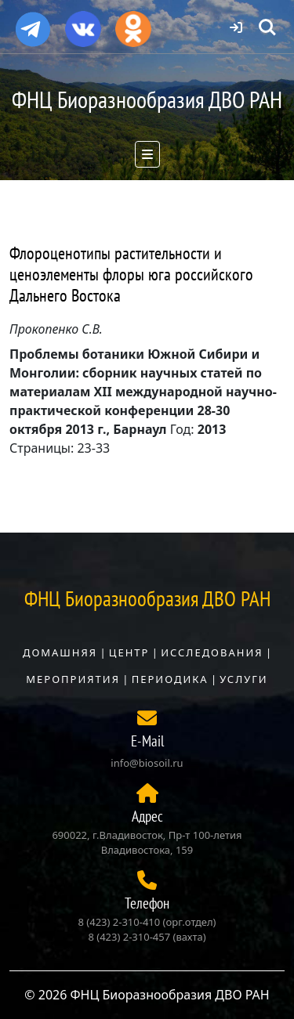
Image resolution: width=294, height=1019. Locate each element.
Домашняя (60, 652)
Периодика (170, 679)
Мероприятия (73, 679)
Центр (129, 652)
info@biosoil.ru (147, 763)
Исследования (212, 652)
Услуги (243, 679)
